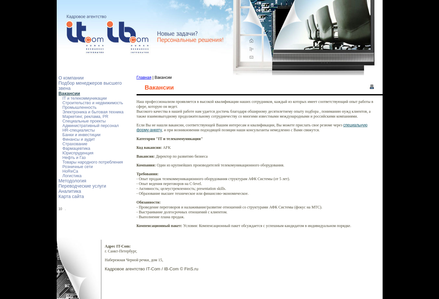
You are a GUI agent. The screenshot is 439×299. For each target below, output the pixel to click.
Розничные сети (78, 166)
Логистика (72, 176)
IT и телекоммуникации (85, 98)
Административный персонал (91, 125)
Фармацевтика (76, 148)
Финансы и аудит (79, 139)
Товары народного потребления (93, 162)
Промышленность (80, 107)
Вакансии (69, 93)
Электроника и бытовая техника (93, 112)
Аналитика (70, 191)
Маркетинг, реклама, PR (86, 116)
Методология (72, 180)
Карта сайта (71, 196)
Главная (144, 77)
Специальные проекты (84, 121)
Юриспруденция (78, 153)
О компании (71, 77)
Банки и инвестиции (82, 135)
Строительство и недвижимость (93, 103)
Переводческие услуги (82, 186)
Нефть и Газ (74, 157)
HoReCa (70, 171)
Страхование (75, 144)
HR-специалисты (79, 130)
